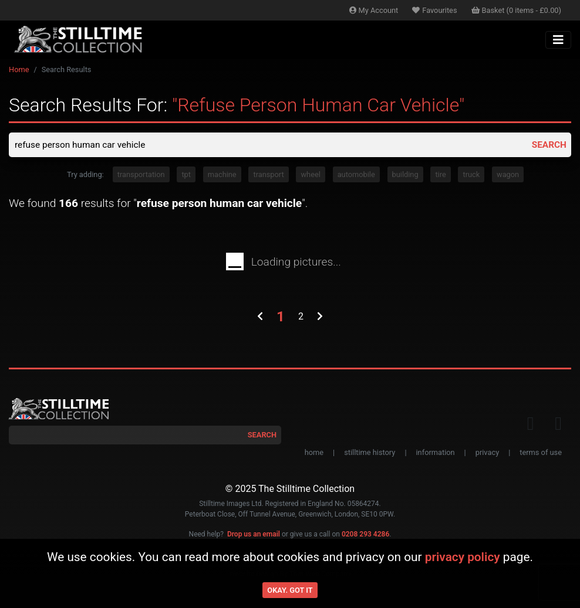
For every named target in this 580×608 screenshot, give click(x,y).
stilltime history (369, 453)
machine (222, 175)
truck (471, 175)
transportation (141, 175)
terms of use (541, 453)
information (435, 453)
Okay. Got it (289, 590)
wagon (508, 175)
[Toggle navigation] (558, 40)
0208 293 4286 (365, 535)
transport (268, 175)
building (405, 175)
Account (374, 10)
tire (440, 175)
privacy (487, 453)
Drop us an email (253, 535)
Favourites (434, 10)
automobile (356, 175)
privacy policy (462, 557)
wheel (310, 175)
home (314, 453)
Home (19, 69)
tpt (186, 175)
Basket (516, 10)
